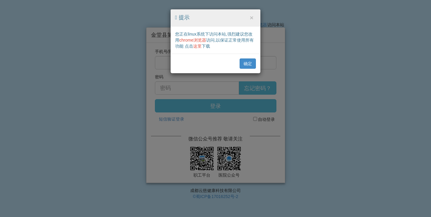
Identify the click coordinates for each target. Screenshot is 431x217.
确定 (248, 63)
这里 (197, 46)
